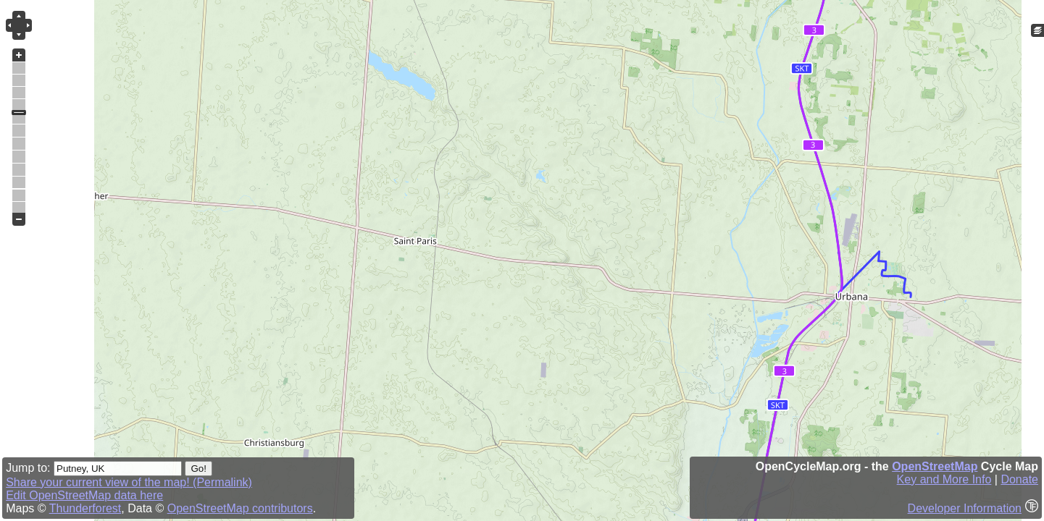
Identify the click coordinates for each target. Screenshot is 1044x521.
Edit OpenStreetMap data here (84, 495)
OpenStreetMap (934, 466)
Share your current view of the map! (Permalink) (129, 482)
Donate (1019, 479)
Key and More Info (944, 479)
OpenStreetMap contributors (240, 508)
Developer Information (965, 508)
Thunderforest (85, 508)
